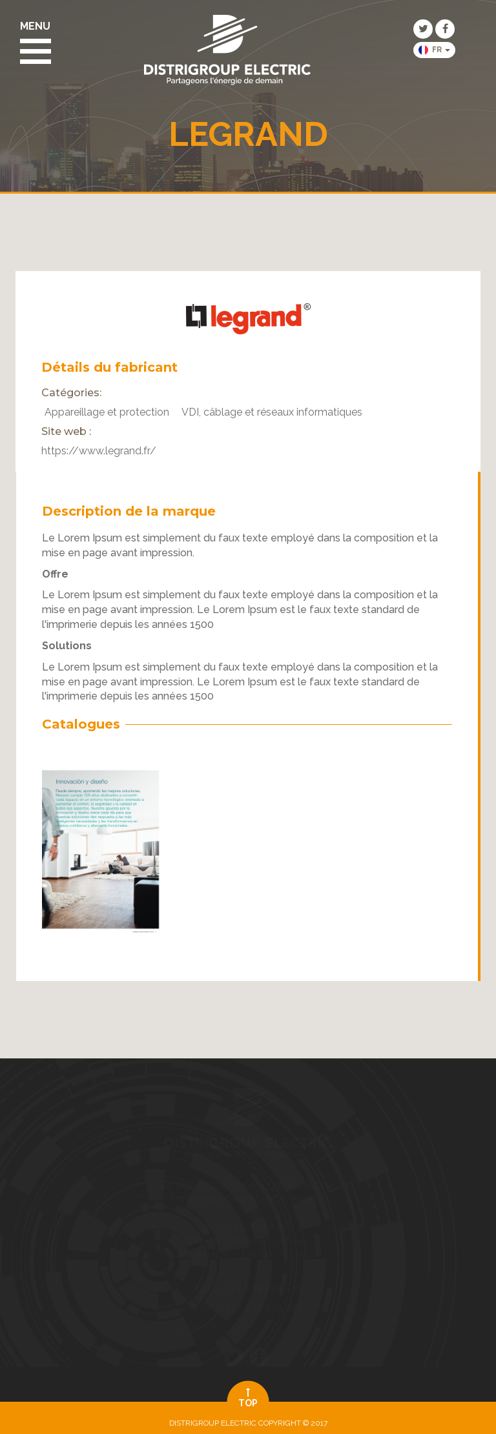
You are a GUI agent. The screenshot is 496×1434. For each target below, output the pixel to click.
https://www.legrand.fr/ (98, 451)
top (248, 1398)
